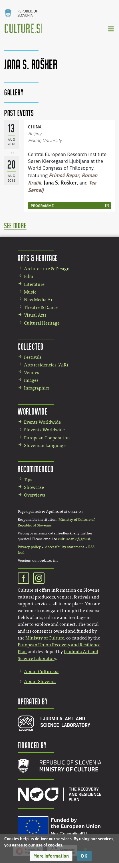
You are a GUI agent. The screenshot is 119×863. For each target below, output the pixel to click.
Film (28, 276)
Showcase (34, 487)
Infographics (37, 388)
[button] (51, 856)
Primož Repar (64, 175)
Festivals (33, 357)
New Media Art (39, 299)
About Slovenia (40, 681)
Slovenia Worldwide (44, 429)
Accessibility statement (64, 547)
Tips (28, 479)
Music (30, 292)
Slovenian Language (45, 445)
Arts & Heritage (38, 258)
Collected (30, 346)
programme (42, 206)
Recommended (36, 469)
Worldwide (32, 411)
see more (15, 225)
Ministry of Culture (44, 638)
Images (31, 380)
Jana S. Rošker (60, 182)
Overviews (34, 495)
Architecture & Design (47, 268)
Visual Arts (35, 315)
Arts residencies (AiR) (46, 365)
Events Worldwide (42, 422)
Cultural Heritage (42, 323)
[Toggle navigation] (111, 28)
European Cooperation (47, 437)
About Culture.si (41, 671)
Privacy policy (29, 547)
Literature (34, 284)
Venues (31, 372)
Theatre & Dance (41, 307)
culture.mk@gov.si (74, 539)
